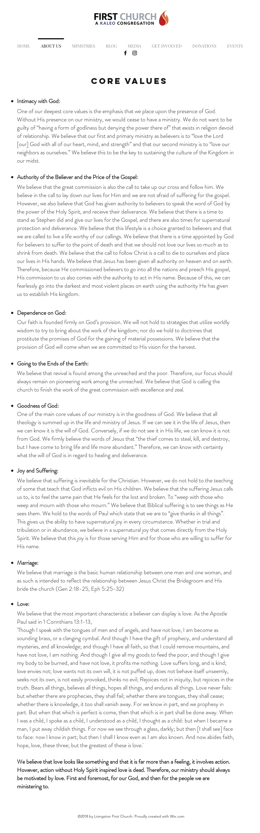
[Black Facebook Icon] (125, 53)
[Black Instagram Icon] (135, 53)
